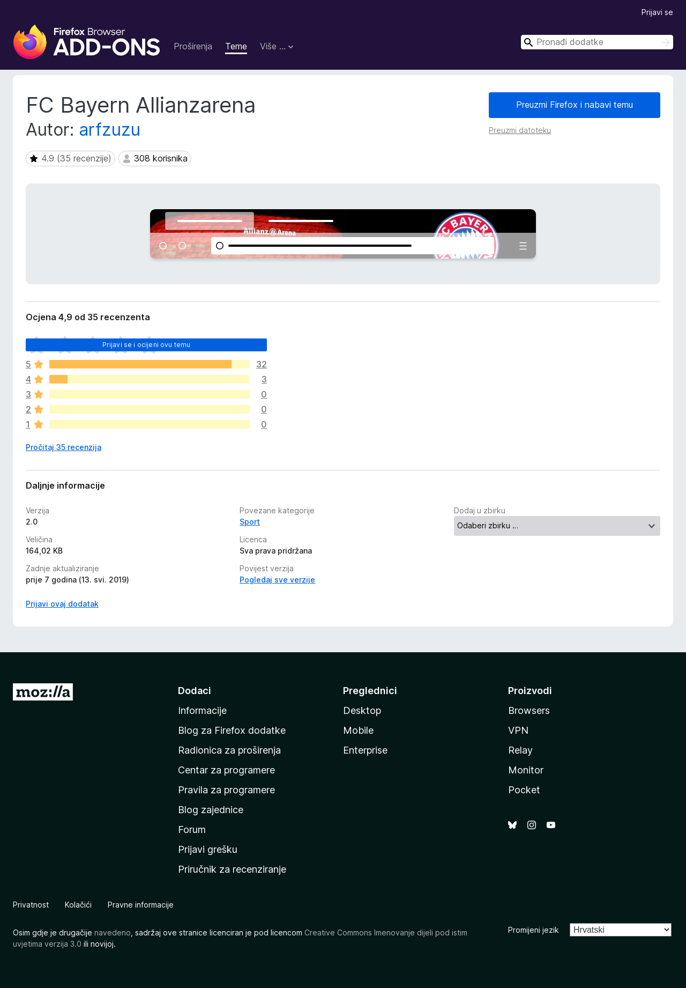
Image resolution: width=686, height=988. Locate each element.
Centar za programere (226, 770)
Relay (520, 750)
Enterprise (365, 750)
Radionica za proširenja (229, 750)
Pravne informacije (141, 904)
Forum (192, 829)
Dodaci (194, 690)
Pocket (524, 789)
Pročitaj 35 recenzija (63, 447)
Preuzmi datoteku (520, 130)
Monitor (525, 770)
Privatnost (31, 904)
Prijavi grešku (207, 849)
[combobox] (597, 42)
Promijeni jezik (533, 929)
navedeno (112, 932)
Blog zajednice (210, 809)
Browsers (529, 710)
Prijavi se (657, 12)
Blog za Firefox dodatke (232, 730)
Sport (250, 521)
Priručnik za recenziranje (232, 869)
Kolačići (78, 904)
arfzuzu (109, 129)
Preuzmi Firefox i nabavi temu (574, 104)
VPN (518, 730)
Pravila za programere (226, 789)
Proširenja (193, 46)
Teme (236, 46)
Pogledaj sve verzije (277, 579)
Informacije (202, 710)
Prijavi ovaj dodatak (62, 603)
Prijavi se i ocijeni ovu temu (146, 345)
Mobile (358, 730)
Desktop (362, 710)
